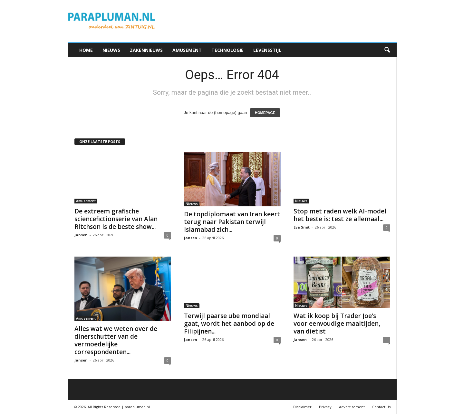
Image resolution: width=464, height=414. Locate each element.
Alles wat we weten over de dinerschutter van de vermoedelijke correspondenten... (115, 340)
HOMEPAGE (265, 113)
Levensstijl (267, 50)
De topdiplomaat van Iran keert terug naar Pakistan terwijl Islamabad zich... (232, 222)
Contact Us (381, 406)
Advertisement (352, 406)
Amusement (187, 50)
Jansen (81, 234)
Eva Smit (302, 227)
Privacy (325, 406)
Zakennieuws (146, 50)
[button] (387, 50)
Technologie (227, 50)
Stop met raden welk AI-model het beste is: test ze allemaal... (340, 215)
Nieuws (111, 50)
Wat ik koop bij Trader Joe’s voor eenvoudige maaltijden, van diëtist (337, 323)
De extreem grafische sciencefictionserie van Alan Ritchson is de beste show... (116, 219)
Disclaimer (302, 406)
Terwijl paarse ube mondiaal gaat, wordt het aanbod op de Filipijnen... (229, 323)
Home (86, 50)
